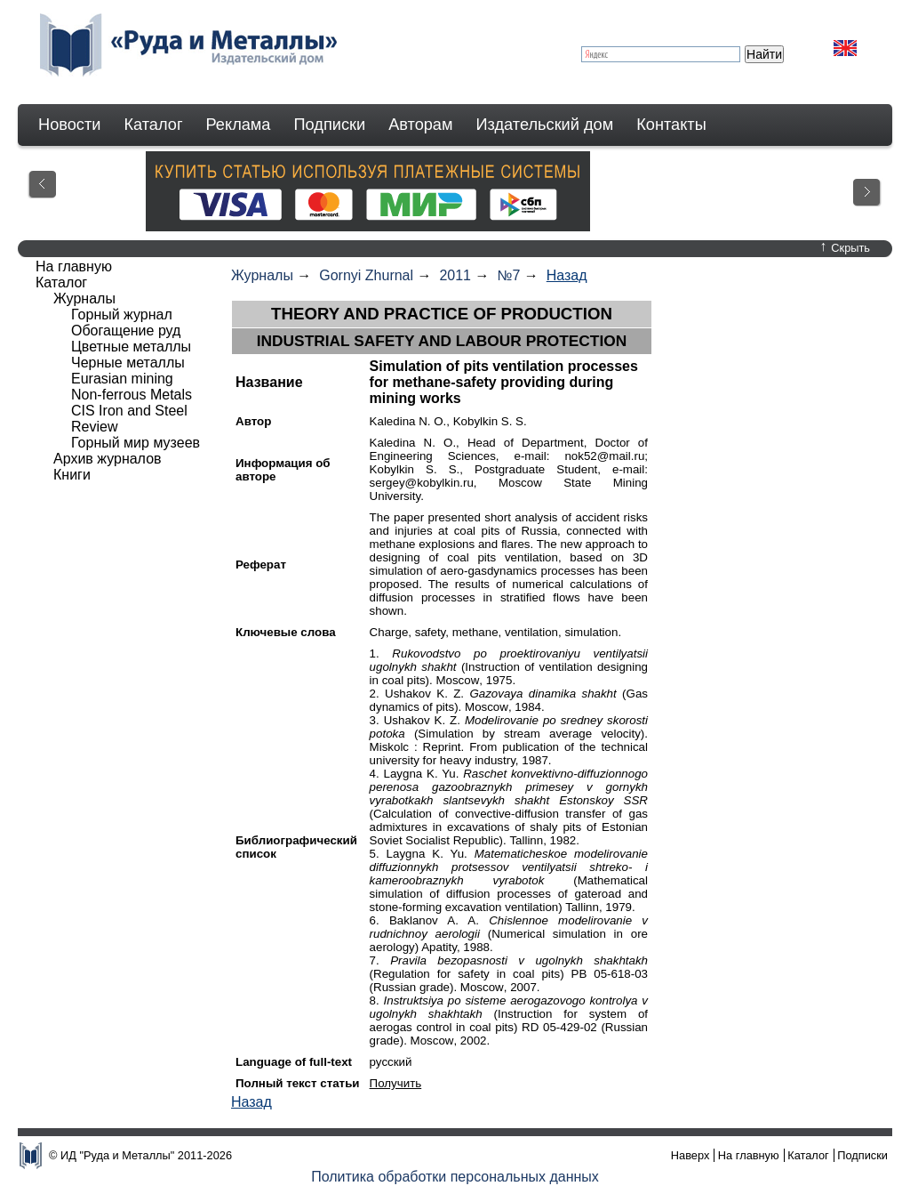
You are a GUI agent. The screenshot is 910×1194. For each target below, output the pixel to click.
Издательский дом (545, 124)
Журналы (262, 275)
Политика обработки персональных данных (455, 1176)
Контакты (671, 124)
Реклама (238, 124)
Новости (69, 124)
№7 (508, 275)
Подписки (330, 124)
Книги (72, 474)
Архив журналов (107, 458)
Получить (396, 1083)
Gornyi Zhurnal (366, 275)
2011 (455, 275)
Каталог (153, 124)
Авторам (420, 124)
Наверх (690, 1155)
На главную (74, 266)
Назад (567, 275)
